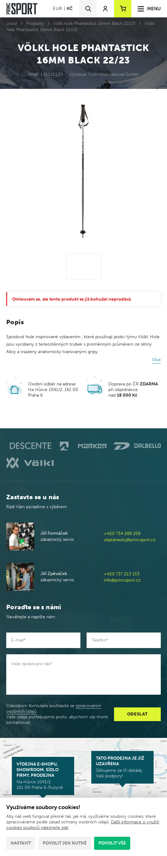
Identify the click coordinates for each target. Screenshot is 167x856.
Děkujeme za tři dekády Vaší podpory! (122, 767)
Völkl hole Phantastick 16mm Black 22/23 (94, 23)
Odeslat (137, 714)
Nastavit (21, 843)
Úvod (11, 23)
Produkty (35, 23)
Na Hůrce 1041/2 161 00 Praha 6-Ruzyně (43, 776)
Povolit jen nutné (65, 843)
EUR (57, 8)
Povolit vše (112, 843)
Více (156, 359)
